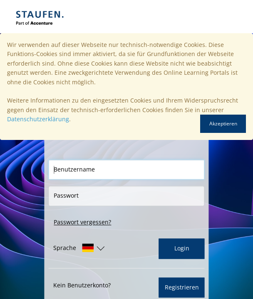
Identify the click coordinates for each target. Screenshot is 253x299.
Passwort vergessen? (82, 222)
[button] (73, 248)
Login (181, 248)
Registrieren (182, 287)
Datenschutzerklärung (38, 119)
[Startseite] (68, 16)
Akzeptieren (223, 123)
